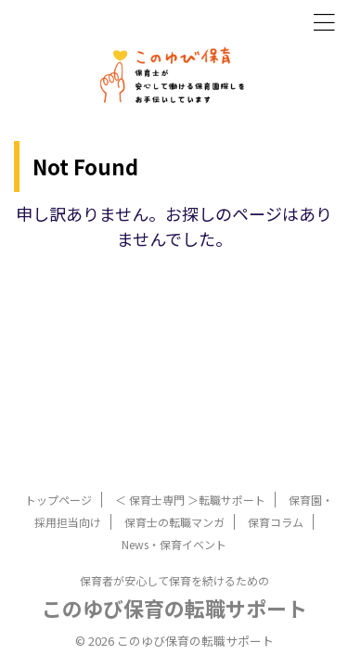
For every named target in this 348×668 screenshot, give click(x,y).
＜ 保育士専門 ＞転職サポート (190, 499)
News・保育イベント (174, 544)
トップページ (58, 499)
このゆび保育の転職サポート (174, 608)
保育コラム (275, 522)
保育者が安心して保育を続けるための (174, 580)
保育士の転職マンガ (174, 522)
